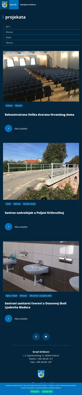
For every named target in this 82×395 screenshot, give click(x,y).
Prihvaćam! (35, 391)
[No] (78, 389)
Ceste (8, 204)
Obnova (18, 105)
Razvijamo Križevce (28, 4)
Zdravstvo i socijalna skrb (40, 295)
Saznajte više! (47, 391)
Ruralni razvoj (29, 204)
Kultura (9, 105)
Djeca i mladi (11, 295)
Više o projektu (21, 128)
